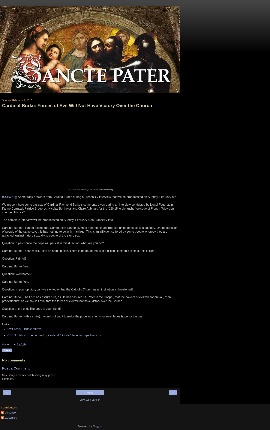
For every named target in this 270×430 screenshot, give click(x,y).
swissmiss (11, 417)
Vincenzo (10, 412)
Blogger (97, 426)
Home (90, 392)
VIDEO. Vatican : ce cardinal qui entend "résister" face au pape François (54, 335)
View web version (90, 399)
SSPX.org (9, 197)
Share (7, 350)
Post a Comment (16, 368)
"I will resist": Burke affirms (24, 329)
